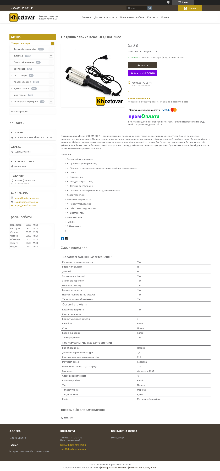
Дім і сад (18, 55)
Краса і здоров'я (22, 82)
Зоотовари (19, 69)
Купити (144, 65)
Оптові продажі (19, 111)
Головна (86, 17)
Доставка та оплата (105, 17)
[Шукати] (149, 8)
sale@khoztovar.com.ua (26, 202)
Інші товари (20, 95)
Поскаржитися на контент (114, 468)
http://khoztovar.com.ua (27, 198)
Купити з (144, 73)
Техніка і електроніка (25, 49)
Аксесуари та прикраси (26, 101)
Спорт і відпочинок (24, 62)
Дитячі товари (21, 88)
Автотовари (20, 75)
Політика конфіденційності (143, 468)
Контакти (152, 17)
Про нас (165, 17)
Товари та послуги (20, 43)
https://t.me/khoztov (25, 205)
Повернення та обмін (132, 17)
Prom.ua (127, 464)
